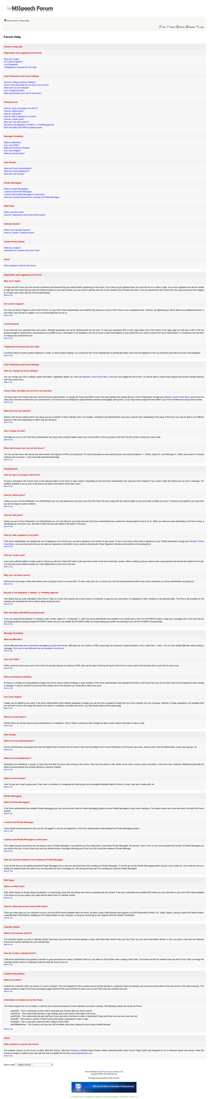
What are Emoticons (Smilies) (17, 148)
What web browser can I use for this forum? (23, 93)
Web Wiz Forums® (106, 1072)
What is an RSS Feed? (14, 212)
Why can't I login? (11, 59)
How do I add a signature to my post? (20, 116)
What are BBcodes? (12, 142)
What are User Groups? (14, 174)
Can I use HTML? (11, 145)
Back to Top (8, 295)
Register (192, 27)
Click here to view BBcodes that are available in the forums (38, 648)
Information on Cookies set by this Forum (22, 250)
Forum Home (12, 21)
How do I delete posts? (14, 111)
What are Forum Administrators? (18, 168)
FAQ (163, 27)
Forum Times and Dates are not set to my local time (26, 85)
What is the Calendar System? (17, 230)
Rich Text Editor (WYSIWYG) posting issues (23, 127)
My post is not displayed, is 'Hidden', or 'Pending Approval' (29, 125)
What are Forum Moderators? (17, 171)
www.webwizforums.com (81, 1053)
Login (202, 27)
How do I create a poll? (14, 119)
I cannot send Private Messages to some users (24, 194)
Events (180, 27)
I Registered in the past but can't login (20, 67)
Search (170, 27)
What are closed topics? (14, 153)
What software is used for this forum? (20, 265)
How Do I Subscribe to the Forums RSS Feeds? (25, 215)
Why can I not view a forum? (16, 122)
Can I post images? (12, 151)
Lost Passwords (11, 64)
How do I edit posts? (13, 114)
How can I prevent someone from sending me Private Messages (31, 197)
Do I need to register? (13, 62)
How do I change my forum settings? (20, 82)
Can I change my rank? (14, 90)
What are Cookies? (12, 248)
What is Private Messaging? (16, 189)
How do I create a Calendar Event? (19, 233)
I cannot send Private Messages (18, 192)
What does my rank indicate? (16, 88)
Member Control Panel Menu (95, 377)
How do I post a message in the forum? (21, 108)
